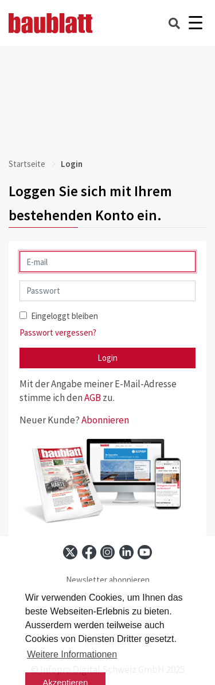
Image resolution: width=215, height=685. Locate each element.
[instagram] (107, 552)
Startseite (27, 163)
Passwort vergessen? (57, 332)
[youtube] (145, 552)
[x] (70, 552)
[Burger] (195, 23)
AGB (92, 397)
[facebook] (89, 552)
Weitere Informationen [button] (72, 654)
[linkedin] (126, 552)
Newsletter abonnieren (108, 579)
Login (107, 357)
